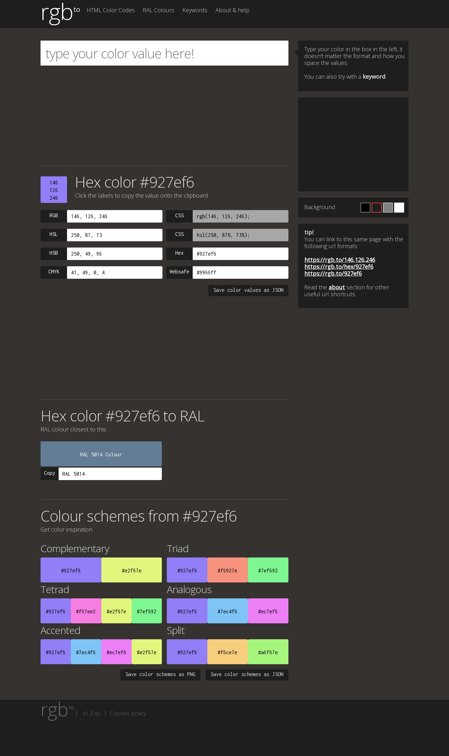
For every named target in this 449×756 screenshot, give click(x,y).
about (337, 287)
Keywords (194, 10)
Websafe (179, 271)
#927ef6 (71, 570)
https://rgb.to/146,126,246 (339, 259)
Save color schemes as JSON (246, 674)
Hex (179, 253)
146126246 (54, 190)
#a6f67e (268, 652)
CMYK (54, 271)
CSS (179, 215)
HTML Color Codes (111, 10)
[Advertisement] (164, 115)
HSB (54, 253)
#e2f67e (132, 570)
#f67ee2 (86, 611)
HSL (54, 234)
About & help (232, 10)
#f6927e (227, 570)
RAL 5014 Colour (101, 454)
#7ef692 (268, 570)
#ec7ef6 (268, 611)
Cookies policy (128, 713)
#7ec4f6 (227, 611)
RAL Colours (158, 10)
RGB (54, 215)
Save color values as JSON (248, 290)
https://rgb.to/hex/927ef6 (338, 266)
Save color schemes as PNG (160, 674)
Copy (49, 473)
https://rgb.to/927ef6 (333, 273)
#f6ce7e (227, 652)
